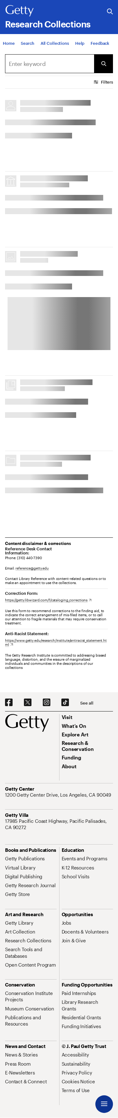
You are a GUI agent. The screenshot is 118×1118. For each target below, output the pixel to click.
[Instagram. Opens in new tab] (46, 703)
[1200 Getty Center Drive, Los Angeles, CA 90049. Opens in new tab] (58, 795)
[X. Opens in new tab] (27, 703)
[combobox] (49, 63)
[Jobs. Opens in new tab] (66, 923)
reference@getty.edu (32, 568)
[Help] (79, 43)
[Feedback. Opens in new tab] (100, 43)
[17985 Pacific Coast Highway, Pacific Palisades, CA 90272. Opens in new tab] (59, 824)
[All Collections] (55, 43)
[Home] (8, 43)
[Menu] (104, 1104)
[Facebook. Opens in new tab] (9, 703)
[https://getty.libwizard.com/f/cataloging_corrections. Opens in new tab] (48, 600)
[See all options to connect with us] (86, 703)
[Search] (27, 43)
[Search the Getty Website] (110, 12)
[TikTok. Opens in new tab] (65, 703)
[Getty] (19, 11)
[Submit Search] (103, 63)
